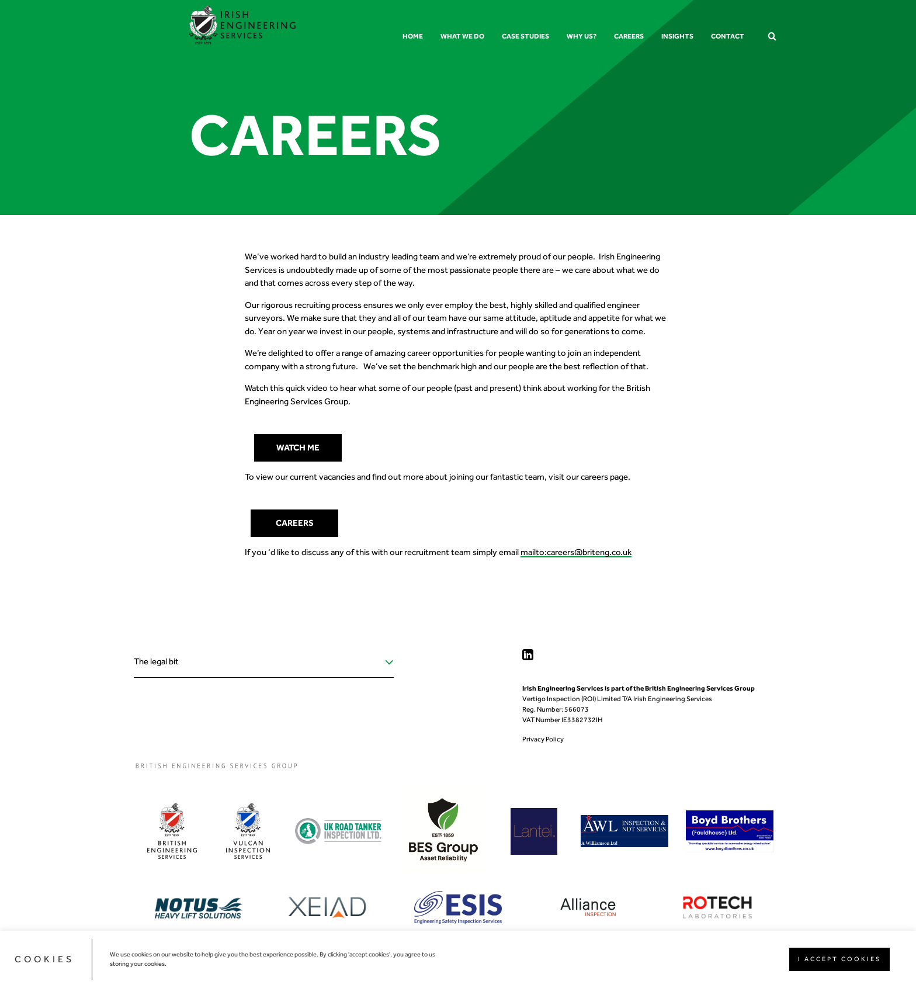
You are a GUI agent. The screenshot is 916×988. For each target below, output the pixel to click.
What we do (462, 36)
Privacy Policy (543, 739)
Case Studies (525, 36)
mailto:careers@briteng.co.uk (576, 552)
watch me (298, 447)
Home (413, 36)
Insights (677, 36)
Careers (629, 36)
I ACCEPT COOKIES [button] (839, 959)
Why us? (581, 36)
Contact (727, 36)
